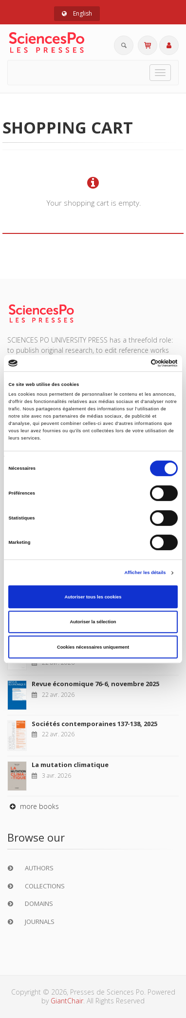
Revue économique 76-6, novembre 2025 (95, 683)
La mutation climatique (70, 764)
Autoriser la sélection (93, 621)
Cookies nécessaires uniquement (93, 647)
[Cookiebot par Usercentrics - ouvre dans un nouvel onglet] (135, 363)
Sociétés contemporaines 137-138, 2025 (94, 723)
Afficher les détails (145, 572)
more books (33, 806)
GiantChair (67, 1000)
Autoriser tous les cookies (92, 597)
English (77, 13)
